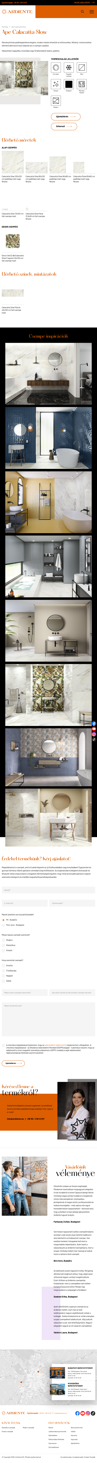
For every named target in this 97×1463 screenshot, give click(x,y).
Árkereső (61, 127)
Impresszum (52, 1445)
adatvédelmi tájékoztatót (55, 1047)
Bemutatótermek (77, 1430)
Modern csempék (28, 1430)
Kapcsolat (74, 1441)
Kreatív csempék (7, 1434)
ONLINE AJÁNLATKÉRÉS (82, 2)
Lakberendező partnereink (57, 1434)
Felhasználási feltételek (56, 1441)
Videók (73, 1434)
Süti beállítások (53, 1449)
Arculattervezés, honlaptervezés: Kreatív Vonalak (77, 1459)
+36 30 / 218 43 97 (20, 3)
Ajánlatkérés (63, 117)
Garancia (74, 1438)
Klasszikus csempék (8, 1430)
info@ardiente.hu (15, 1121)
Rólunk (50, 1430)
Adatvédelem (52, 1438)
